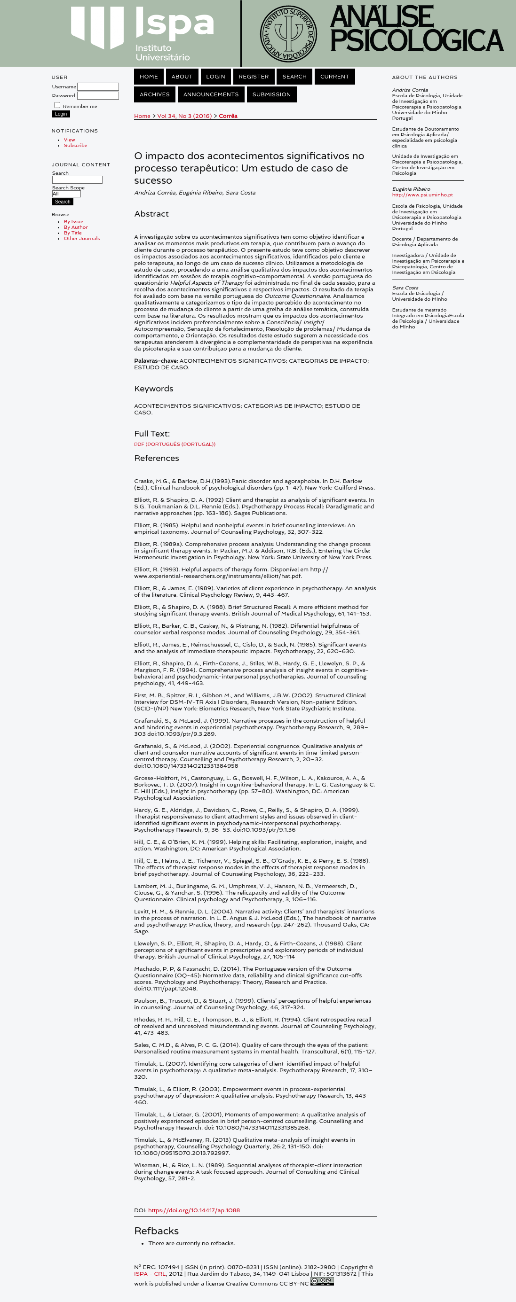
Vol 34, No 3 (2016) (184, 116)
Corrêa (228, 116)
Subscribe (75, 145)
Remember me (80, 106)
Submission (272, 94)
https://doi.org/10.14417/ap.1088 (194, 1210)
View (69, 139)
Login (215, 76)
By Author (76, 227)
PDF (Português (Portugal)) (174, 444)
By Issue (73, 221)
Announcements (211, 94)
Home (149, 76)
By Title (73, 232)
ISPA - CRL (150, 1274)
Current (334, 76)
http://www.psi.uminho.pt (422, 194)
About (182, 76)
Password (63, 95)
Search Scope (68, 190)
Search (77, 176)
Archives (155, 94)
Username (64, 86)
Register (254, 76)
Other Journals (82, 238)
